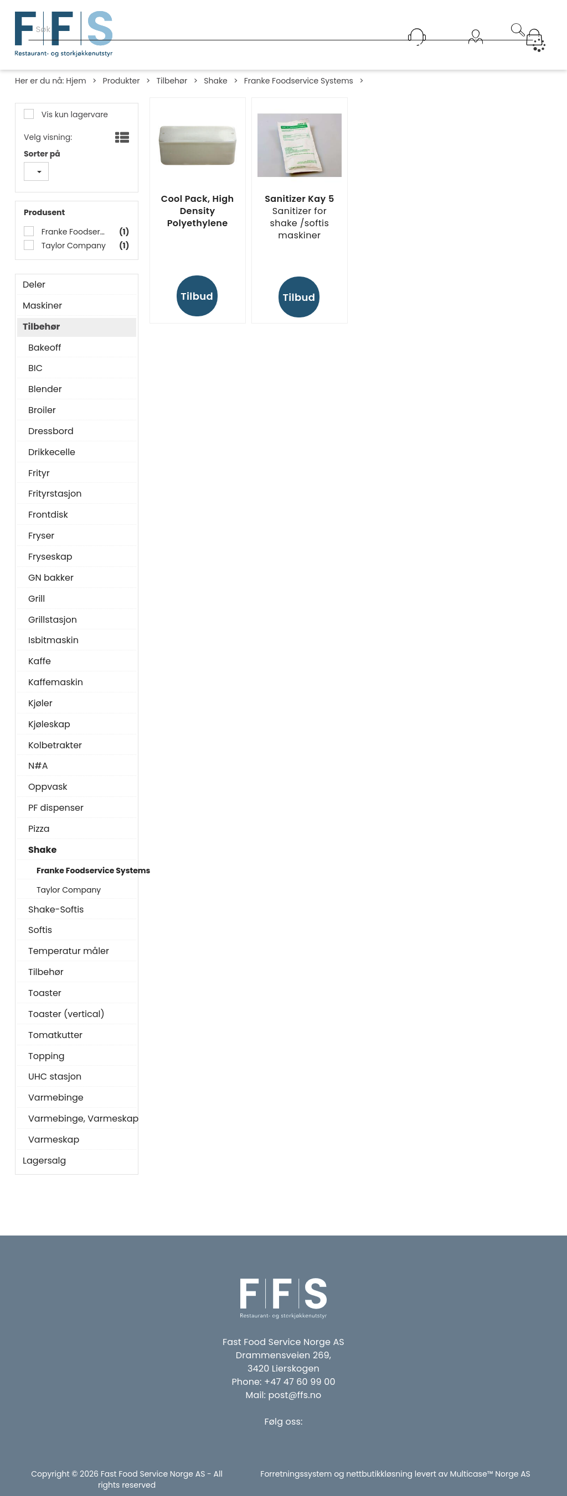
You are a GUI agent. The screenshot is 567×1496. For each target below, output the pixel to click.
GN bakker (51, 578)
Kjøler (40, 703)
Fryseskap (50, 557)
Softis (40, 930)
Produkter (121, 80)
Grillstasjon (52, 620)
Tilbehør (171, 80)
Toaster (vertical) (66, 1014)
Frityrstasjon (55, 494)
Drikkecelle (51, 452)
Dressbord (51, 431)
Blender (45, 389)
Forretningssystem (296, 1473)
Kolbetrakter (55, 745)
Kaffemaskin (55, 682)
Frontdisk (48, 515)
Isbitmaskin (53, 640)
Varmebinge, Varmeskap (79, 1119)
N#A (38, 766)
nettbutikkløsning (379, 1473)
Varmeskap (53, 1140)
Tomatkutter (55, 1035)
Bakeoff (44, 348)
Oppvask (48, 787)
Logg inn (476, 51)
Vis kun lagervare (73, 114)
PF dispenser (56, 808)
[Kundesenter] (417, 37)
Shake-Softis (56, 910)
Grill (36, 599)
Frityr (39, 473)
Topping (46, 1056)
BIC (35, 368)
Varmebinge (56, 1098)
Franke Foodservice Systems (298, 80)
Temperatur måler (68, 951)
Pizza (39, 829)
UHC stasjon (54, 1077)
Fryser (41, 536)
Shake (216, 80)
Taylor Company (72, 245)
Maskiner (42, 306)
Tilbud (197, 296)
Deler (34, 285)
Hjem (76, 80)
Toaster (44, 993)
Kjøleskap (49, 724)
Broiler (42, 410)
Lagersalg (44, 1161)
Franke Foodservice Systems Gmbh (73, 231)
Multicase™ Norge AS (490, 1473)
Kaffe (39, 661)
